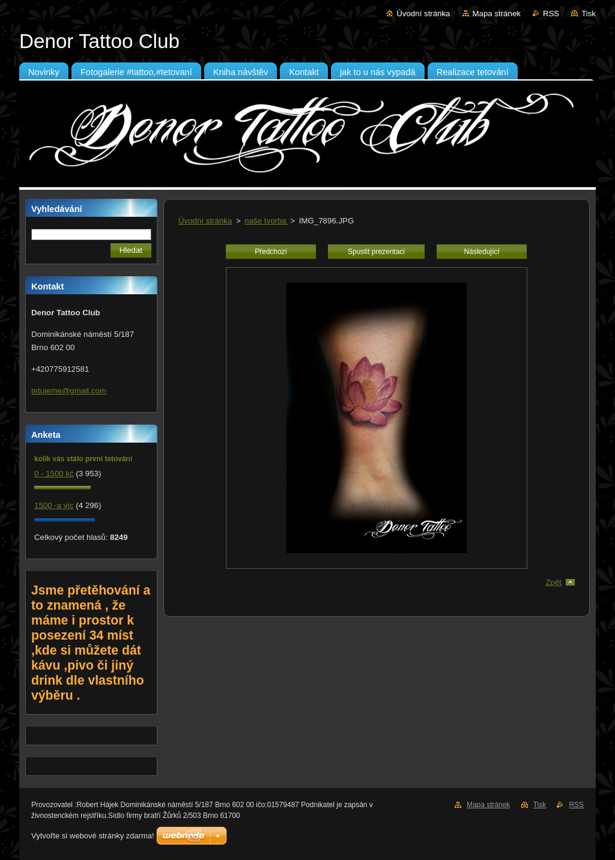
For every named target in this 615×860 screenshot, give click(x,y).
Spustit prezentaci (376, 251)
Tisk (588, 13)
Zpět (553, 582)
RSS (551, 13)
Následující (481, 251)
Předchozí (271, 251)
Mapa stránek (497, 13)
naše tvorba (266, 220)
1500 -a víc (54, 505)
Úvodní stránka (423, 13)
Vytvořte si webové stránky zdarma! (92, 835)
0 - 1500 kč (54, 473)
